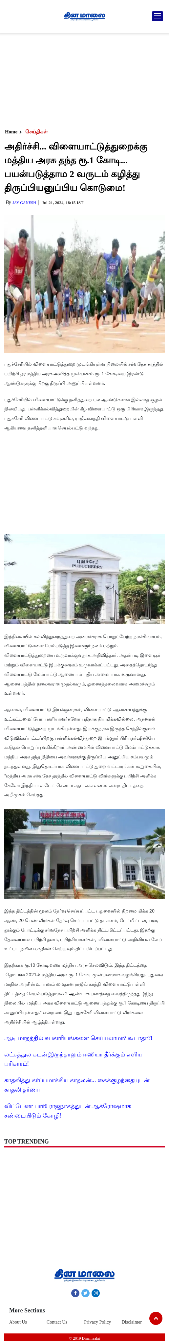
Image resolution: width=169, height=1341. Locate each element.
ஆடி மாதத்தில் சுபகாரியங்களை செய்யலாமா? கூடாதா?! (78, 1038)
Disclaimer (132, 1322)
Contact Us (57, 1322)
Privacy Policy (97, 1322)
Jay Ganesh (24, 202)
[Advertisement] (83, 79)
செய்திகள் (36, 131)
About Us (18, 1322)
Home (11, 131)
